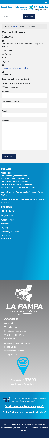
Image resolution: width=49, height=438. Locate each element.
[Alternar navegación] (45, 1)
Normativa (5, 235)
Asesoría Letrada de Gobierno (17, 343)
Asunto (5, 111)
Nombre (6, 92)
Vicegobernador (11, 327)
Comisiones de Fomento (14, 335)
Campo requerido (10, 87)
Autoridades (6, 224)
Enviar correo (9, 156)
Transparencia (10, 354)
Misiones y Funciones (10, 231)
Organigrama (6, 227)
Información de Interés (14, 351)
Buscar (29, 17)
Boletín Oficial (10, 347)
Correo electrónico (10, 101)
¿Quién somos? (7, 220)
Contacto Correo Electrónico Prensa (16, 184)
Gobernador (9, 323)
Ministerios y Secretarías (15, 331)
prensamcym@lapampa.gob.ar (15, 68)
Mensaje (6, 121)
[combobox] (13, 16)
